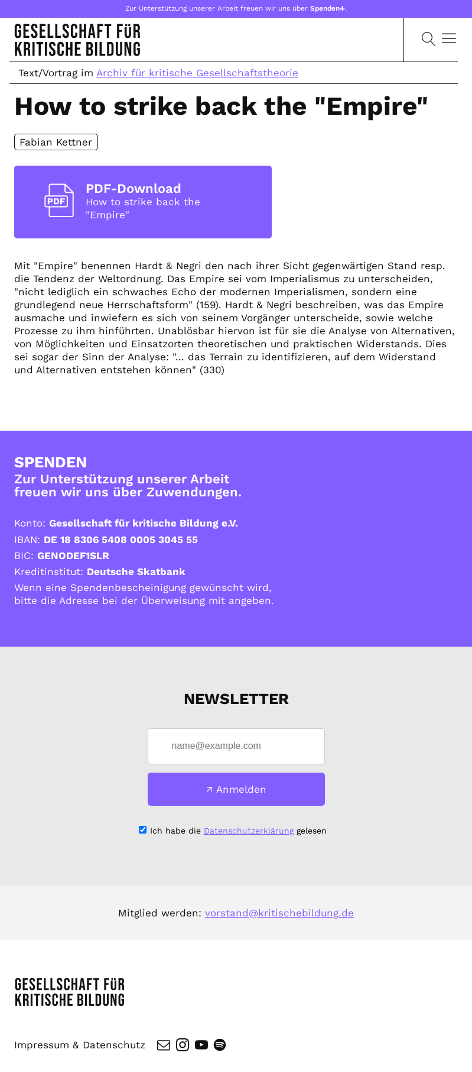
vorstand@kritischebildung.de (279, 913)
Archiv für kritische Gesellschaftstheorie (197, 73)
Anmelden (241, 789)
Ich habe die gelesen (238, 830)
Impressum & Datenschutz (79, 1045)
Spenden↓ (327, 8)
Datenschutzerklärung (249, 830)
